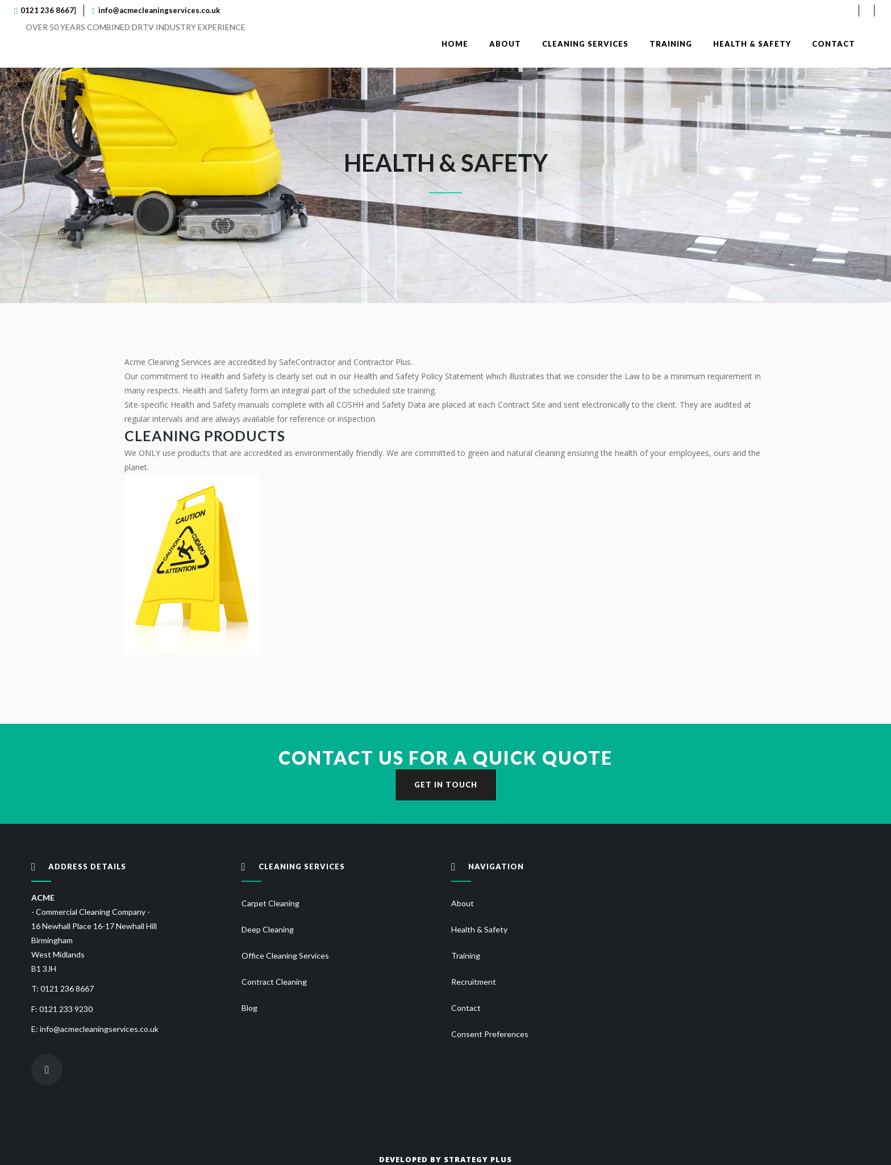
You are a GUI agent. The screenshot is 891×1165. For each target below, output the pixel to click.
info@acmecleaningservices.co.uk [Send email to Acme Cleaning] (159, 10)
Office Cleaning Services (285, 955)
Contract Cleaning (274, 981)
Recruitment (473, 981)
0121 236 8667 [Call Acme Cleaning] (47, 10)
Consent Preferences (489, 1034)
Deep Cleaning (268, 929)
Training (465, 955)
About (462, 903)
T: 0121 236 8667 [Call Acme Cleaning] (62, 988)
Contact (466, 1008)
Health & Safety (479, 929)
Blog (249, 1008)
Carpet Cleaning (270, 903)
